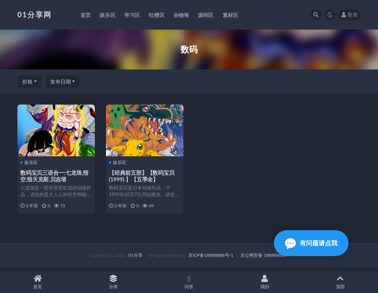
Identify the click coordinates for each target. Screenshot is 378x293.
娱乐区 (29, 162)
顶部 (340, 282)
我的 (264, 282)
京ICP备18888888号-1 (210, 259)
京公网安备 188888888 (263, 259)
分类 (113, 282)
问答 (189, 282)
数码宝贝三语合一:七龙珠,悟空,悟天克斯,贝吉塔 (55, 175)
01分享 (135, 259)
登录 (349, 14)
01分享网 (34, 14)
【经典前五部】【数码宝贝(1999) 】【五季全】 (142, 175)
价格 (27, 81)
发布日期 (60, 81)
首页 (38, 282)
